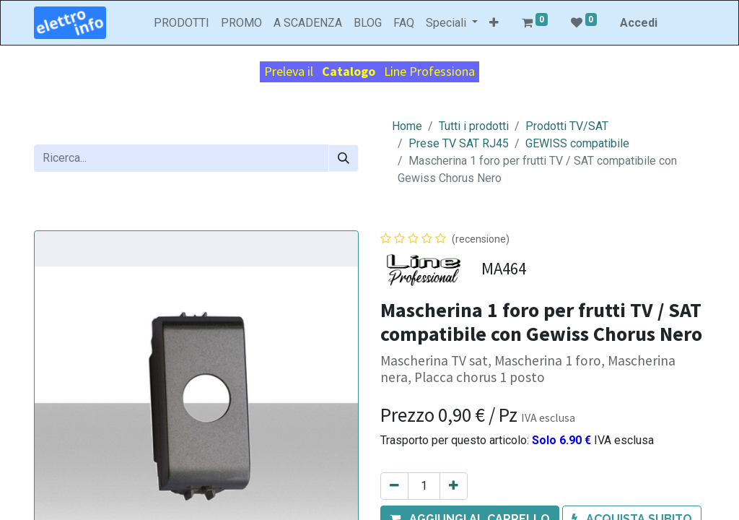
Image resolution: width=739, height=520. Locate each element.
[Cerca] (343, 158)
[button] (494, 23)
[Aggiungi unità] (454, 486)
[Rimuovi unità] (394, 486)
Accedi (638, 23)
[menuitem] (181, 23)
